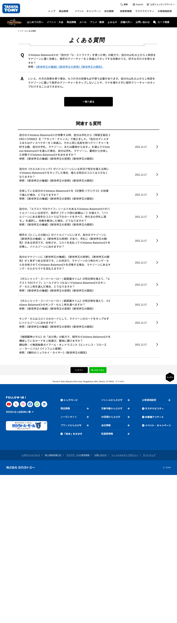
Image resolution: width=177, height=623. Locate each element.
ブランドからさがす (71, 425)
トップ (20, 31)
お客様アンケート (154, 417)
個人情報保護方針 (53, 455)
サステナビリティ (154, 408)
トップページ (70, 400)
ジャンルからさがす (112, 400)
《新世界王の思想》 (70, 67)
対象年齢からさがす (112, 408)
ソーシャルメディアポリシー (124, 455)
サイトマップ (149, 455)
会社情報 (106, 425)
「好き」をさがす (72, 433)
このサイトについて (31, 455)
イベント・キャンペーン (158, 425)
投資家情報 (107, 434)
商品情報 (65, 408)
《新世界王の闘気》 (92, 67)
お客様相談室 (149, 400)
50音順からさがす (110, 417)
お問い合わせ (143, 22)
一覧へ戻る (88, 101)
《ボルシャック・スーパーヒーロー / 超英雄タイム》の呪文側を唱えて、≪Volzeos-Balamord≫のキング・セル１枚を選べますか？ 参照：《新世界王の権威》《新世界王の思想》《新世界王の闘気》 (64, 304)
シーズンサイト (68, 417)
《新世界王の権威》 (47, 67)
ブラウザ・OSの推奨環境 (78, 455)
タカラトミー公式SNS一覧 (18, 411)
